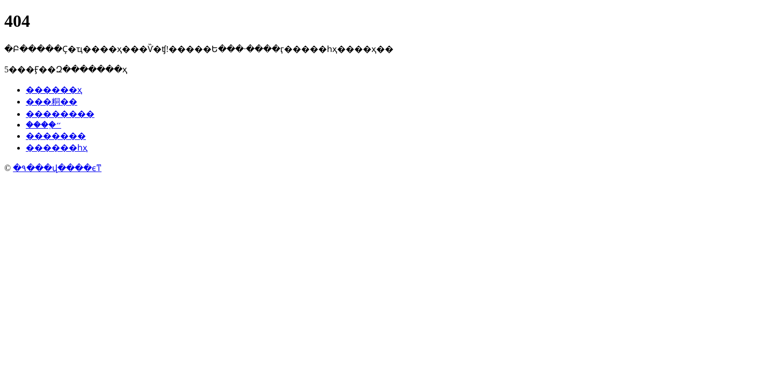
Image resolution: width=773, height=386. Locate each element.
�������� (60, 113)
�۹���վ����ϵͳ (57, 168)
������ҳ (54, 89)
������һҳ (56, 147)
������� (56, 135)
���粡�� (51, 101)
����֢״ (43, 124)
